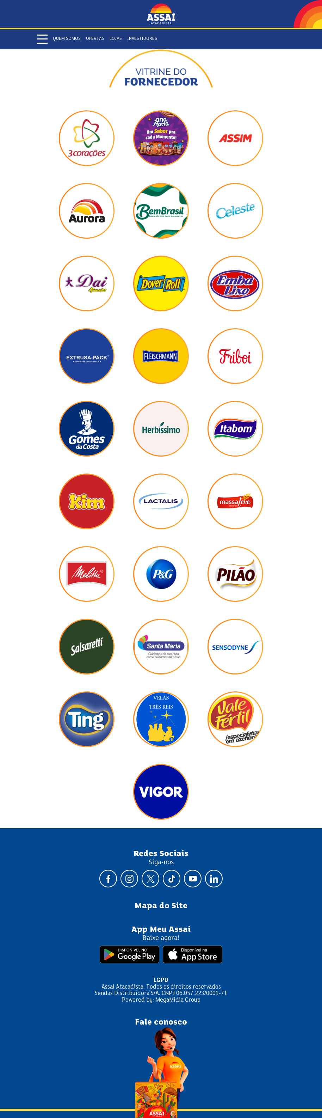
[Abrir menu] (42, 39)
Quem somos (67, 38)
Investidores (142, 38)
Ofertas (95, 38)
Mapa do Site (161, 906)
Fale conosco (161, 1022)
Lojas (116, 38)
